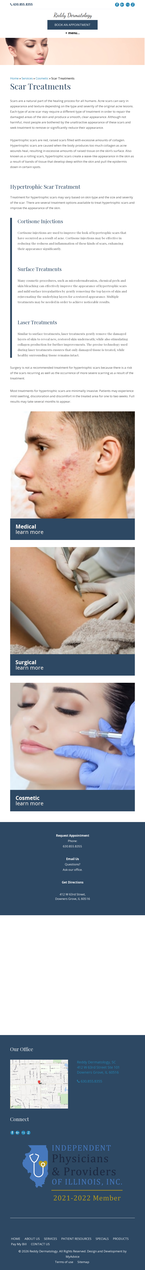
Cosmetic (42, 78)
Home (14, 78)
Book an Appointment (72, 25)
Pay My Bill (19, 1244)
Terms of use (64, 1262)
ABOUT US (32, 1239)
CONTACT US (40, 1244)
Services (27, 78)
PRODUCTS (121, 1239)
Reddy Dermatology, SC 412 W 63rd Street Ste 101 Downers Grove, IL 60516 (98, 1067)
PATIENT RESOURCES (76, 1239)
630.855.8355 (21, 4)
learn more (29, 531)
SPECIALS (102, 1239)
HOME (15, 1239)
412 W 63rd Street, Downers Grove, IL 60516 (72, 896)
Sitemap (83, 1262)
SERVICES (50, 1239)
